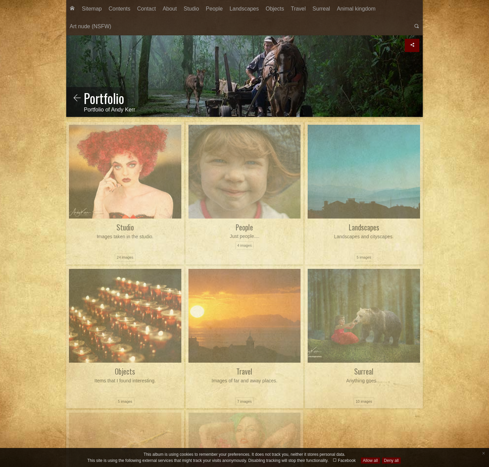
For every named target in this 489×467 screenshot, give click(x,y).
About (170, 9)
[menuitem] (72, 9)
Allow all (370, 460)
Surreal (321, 9)
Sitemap (92, 9)
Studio (191, 9)
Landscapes (244, 9)
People (214, 9)
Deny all (391, 460)
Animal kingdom (356, 9)
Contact (146, 9)
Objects (275, 9)
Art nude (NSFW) (90, 26)
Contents (119, 9)
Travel (298, 9)
